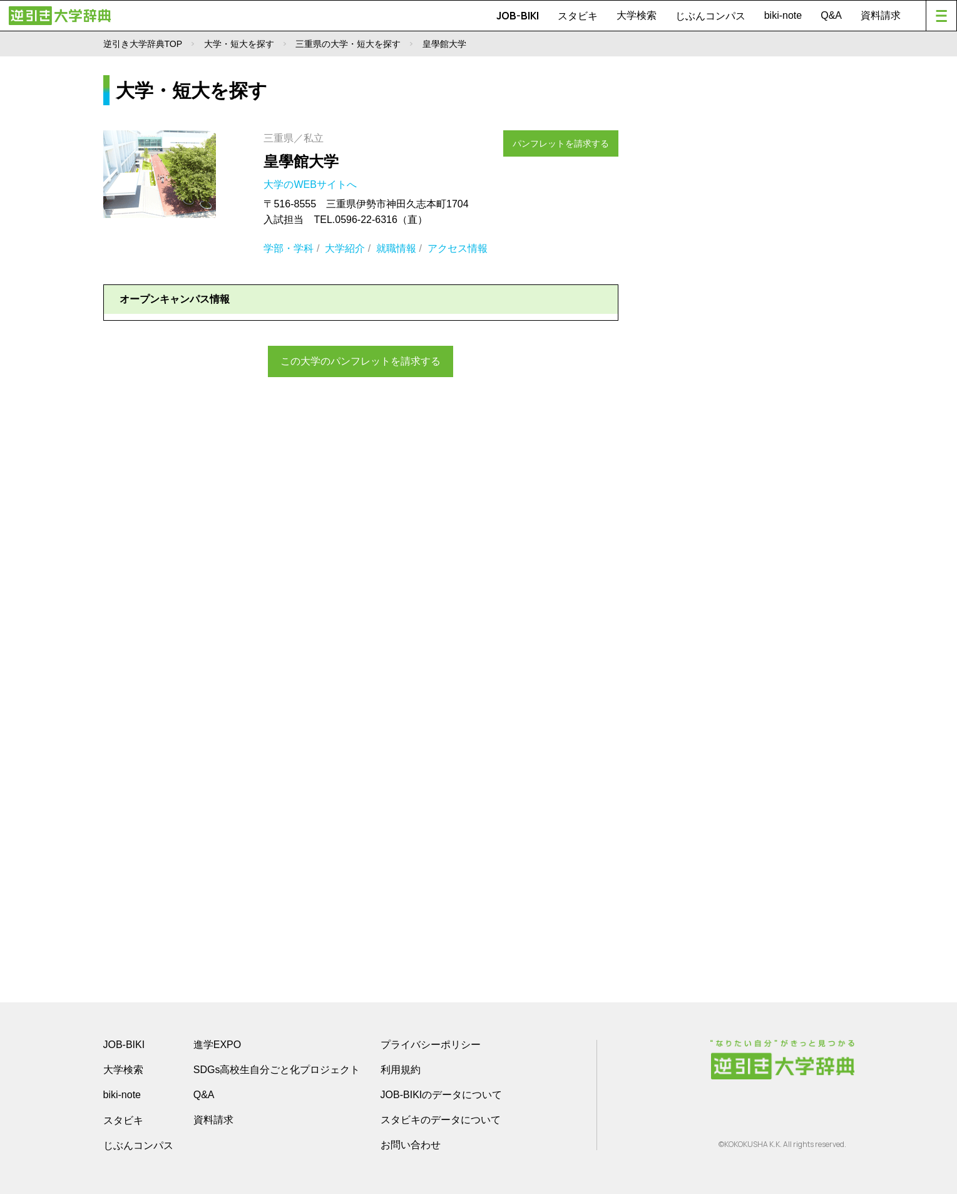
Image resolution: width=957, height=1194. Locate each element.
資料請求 (881, 15)
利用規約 (401, 1069)
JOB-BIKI (517, 16)
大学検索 (637, 15)
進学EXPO (217, 1044)
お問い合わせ (411, 1144)
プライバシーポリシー (431, 1044)
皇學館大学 (301, 161)
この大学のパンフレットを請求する (360, 360)
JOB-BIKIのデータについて (442, 1094)
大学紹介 (345, 248)
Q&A (831, 15)
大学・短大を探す (239, 44)
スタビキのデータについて (441, 1119)
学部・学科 (289, 248)
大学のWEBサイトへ (311, 184)
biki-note (783, 15)
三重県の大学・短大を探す (348, 44)
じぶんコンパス (710, 16)
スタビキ (578, 16)
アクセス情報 (457, 248)
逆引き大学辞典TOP (143, 44)
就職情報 (396, 248)
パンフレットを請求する (567, 139)
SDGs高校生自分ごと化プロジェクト (277, 1069)
